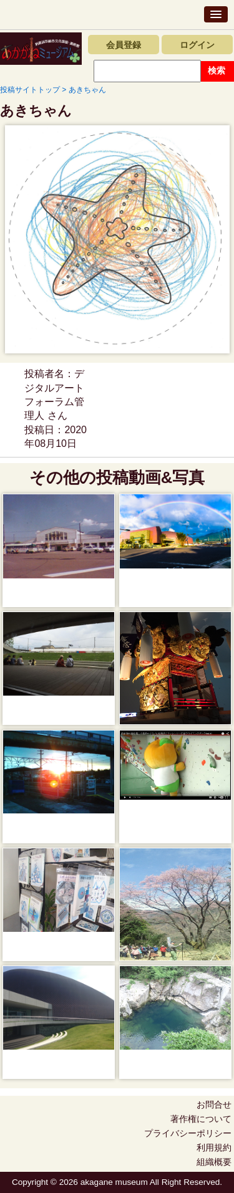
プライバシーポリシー (188, 1133)
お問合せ (214, 1104)
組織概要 (214, 1162)
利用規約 (214, 1147)
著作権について (201, 1119)
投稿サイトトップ (30, 89)
